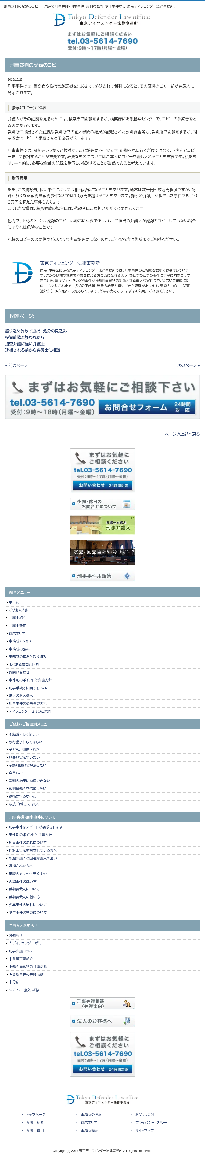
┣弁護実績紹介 (21, 959)
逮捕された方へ (21, 866)
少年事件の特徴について (28, 912)
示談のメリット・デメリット (28, 874)
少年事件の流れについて (28, 905)
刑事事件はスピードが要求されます (36, 827)
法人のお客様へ (21, 696)
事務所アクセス (20, 641)
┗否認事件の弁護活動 (26, 974)
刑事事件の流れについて (28, 843)
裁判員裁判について (24, 889)
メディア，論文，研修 (24, 990)
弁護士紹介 (18, 618)
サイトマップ (144, 1131)
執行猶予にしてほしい (25, 742)
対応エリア (17, 634)
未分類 (14, 982)
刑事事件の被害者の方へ (28, 703)
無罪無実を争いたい (24, 757)
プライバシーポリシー (151, 1123)
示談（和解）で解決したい (27, 765)
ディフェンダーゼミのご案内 (30, 711)
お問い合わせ (19, 672)
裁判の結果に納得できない (29, 781)
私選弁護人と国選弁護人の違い (33, 858)
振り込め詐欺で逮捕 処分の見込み (36, 331)
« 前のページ (16, 365)
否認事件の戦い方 (23, 882)
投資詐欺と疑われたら (26, 337)
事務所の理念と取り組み (27, 657)
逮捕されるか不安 (22, 796)
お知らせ (15, 936)
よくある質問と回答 (24, 665)
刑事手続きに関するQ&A (28, 688)
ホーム (14, 602)
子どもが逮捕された (24, 750)
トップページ (35, 1115)
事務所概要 (89, 1131)
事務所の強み (19, 649)
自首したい (17, 773)
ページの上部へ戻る (182, 434)
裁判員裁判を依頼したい (27, 789)
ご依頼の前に (19, 610)
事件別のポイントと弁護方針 (30, 680)
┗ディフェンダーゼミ (25, 943)
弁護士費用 (17, 626)
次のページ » (188, 365)
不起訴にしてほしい (24, 734)
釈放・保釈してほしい (25, 804)
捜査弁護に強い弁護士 (25, 344)
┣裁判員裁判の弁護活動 (28, 966)
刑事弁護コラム (20, 951)
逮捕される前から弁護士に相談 (32, 350)
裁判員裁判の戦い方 (24, 897)
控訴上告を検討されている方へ (33, 850)
